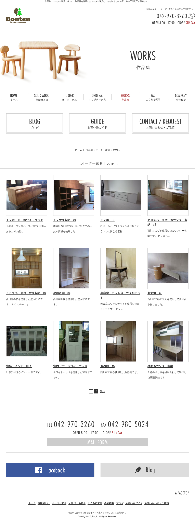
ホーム (78, 150)
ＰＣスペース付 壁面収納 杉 (26, 293)
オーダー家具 (59, 503)
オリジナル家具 (77, 503)
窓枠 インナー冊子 (19, 366)
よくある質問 (95, 503)
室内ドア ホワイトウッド (70, 366)
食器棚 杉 (107, 366)
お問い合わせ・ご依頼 (156, 503)
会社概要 (109, 503)
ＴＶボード (107, 220)
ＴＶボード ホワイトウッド (24, 220)
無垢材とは (44, 503)
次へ (102, 391)
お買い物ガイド (133, 503)
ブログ (119, 503)
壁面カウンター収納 (160, 366)
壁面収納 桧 (61, 293)
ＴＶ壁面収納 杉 (64, 220)
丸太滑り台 (154, 293)
